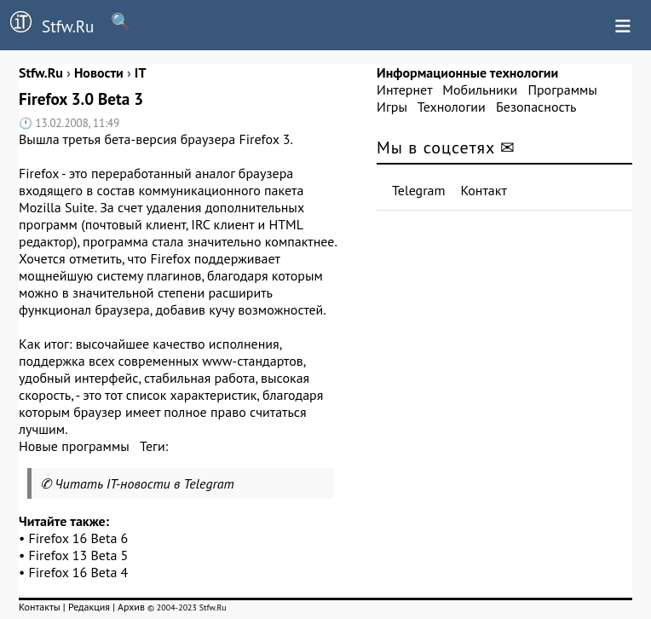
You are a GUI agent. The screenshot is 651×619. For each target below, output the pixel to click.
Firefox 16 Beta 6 (79, 538)
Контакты (39, 606)
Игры (392, 106)
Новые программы (74, 445)
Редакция (89, 606)
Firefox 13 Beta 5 (79, 555)
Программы (561, 89)
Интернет (404, 89)
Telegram (419, 190)
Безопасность (536, 106)
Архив (131, 606)
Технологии (452, 106)
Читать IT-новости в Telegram (144, 483)
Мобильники (479, 89)
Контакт (484, 190)
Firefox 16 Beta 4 (79, 572)
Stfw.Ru (47, 24)
